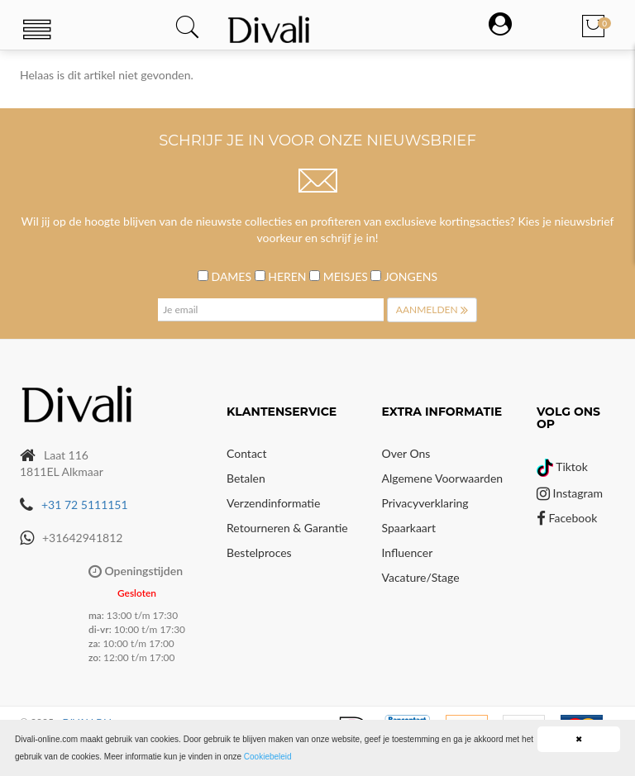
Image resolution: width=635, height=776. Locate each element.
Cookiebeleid (268, 756)
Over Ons (406, 453)
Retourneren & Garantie (287, 528)
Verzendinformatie (273, 503)
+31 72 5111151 (84, 504)
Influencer (407, 552)
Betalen (246, 478)
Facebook (567, 518)
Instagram (570, 493)
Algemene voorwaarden (443, 478)
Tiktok (562, 466)
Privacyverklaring (425, 503)
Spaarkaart (409, 528)
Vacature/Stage (421, 577)
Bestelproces (259, 552)
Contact (247, 453)
